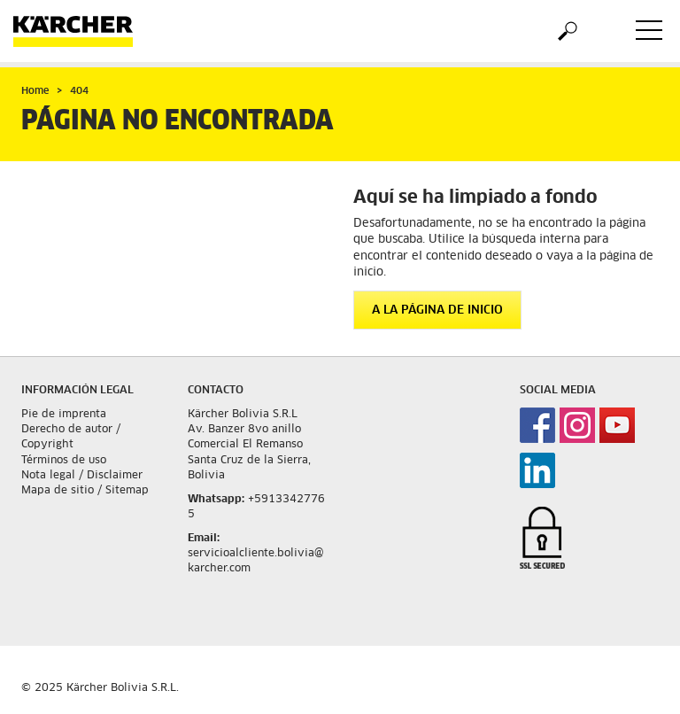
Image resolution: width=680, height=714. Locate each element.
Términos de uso (63, 460)
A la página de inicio (437, 310)
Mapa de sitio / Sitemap (85, 490)
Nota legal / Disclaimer (82, 475)
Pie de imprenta (63, 414)
